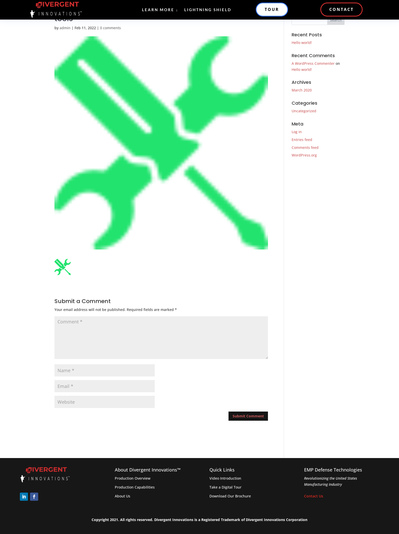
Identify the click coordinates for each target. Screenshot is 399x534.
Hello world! (302, 42)
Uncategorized (304, 110)
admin (65, 27)
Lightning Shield (207, 9)
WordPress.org (304, 155)
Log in (297, 131)
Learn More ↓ (160, 9)
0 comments (110, 27)
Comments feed (305, 147)
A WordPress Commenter (313, 63)
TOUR (272, 9)
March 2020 (302, 90)
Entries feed (302, 139)
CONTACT (341, 9)
